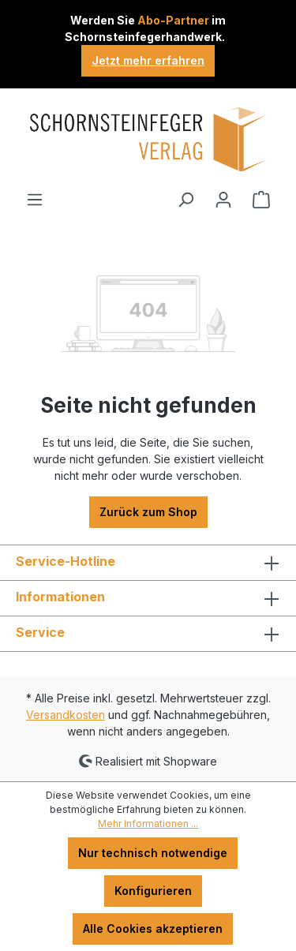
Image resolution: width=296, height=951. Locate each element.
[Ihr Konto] (223, 199)
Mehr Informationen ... (148, 823)
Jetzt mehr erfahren (148, 60)
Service (40, 632)
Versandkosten (65, 714)
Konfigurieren (153, 890)
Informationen (60, 597)
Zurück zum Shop (148, 512)
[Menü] (35, 199)
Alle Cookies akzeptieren (153, 928)
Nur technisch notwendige (152, 852)
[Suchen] (185, 199)
